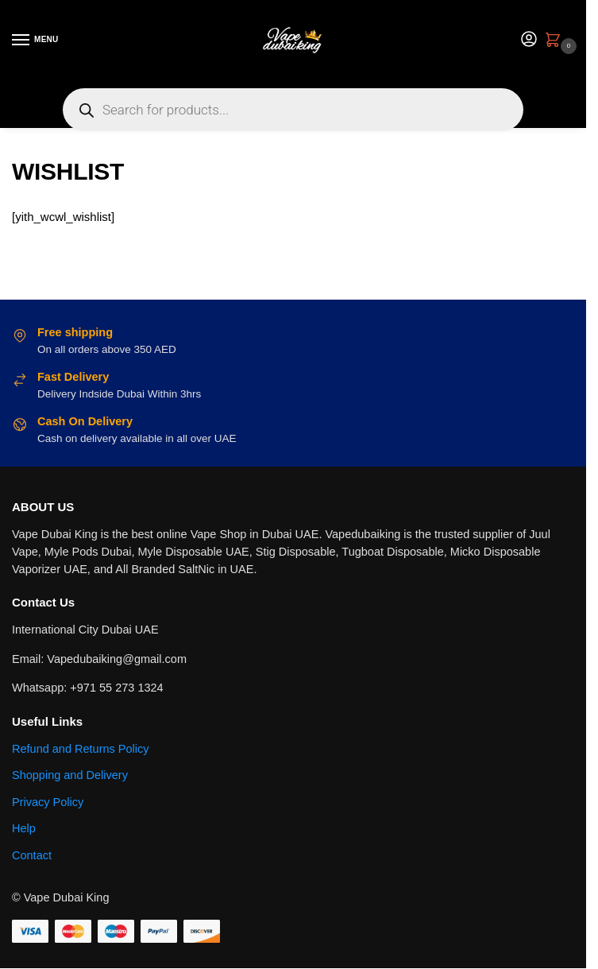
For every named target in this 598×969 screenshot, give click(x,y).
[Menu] (36, 40)
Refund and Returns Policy (80, 748)
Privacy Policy (47, 802)
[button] (556, 41)
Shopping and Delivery (70, 775)
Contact (32, 855)
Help (24, 828)
